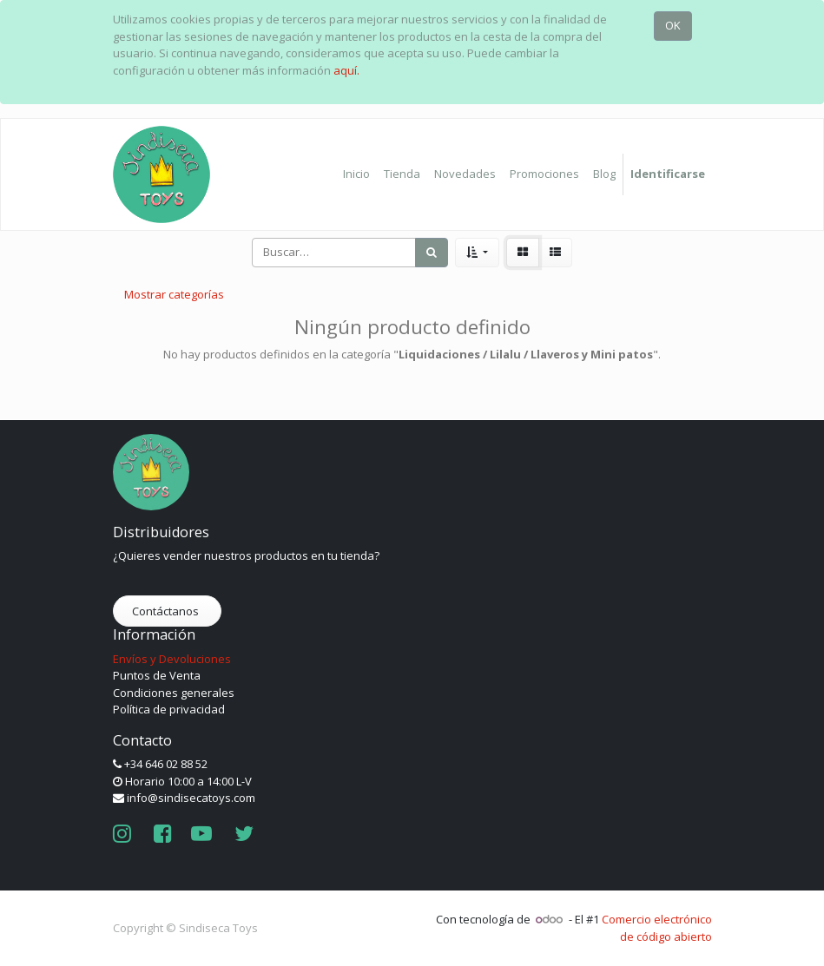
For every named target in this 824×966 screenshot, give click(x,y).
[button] (477, 252)
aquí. (346, 70)
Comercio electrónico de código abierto (657, 927)
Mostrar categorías (174, 294)
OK (673, 25)
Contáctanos (166, 611)
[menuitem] (356, 174)
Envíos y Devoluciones (172, 659)
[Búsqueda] (431, 252)
